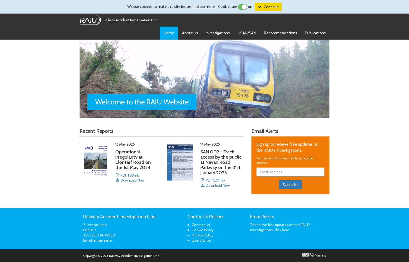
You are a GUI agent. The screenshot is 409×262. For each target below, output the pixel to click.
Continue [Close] (271, 6)
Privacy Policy (202, 235)
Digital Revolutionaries (314, 255)
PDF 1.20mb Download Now (215, 182)
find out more (204, 6)
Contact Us (201, 224)
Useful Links (201, 240)
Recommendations (280, 33)
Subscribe (290, 184)
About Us (190, 33)
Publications (315, 33)
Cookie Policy (203, 230)
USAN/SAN (247, 33)
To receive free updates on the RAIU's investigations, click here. (280, 227)
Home (169, 33)
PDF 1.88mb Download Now (130, 177)
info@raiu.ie (102, 240)
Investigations (218, 33)
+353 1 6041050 (102, 235)
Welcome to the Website (142, 101)
